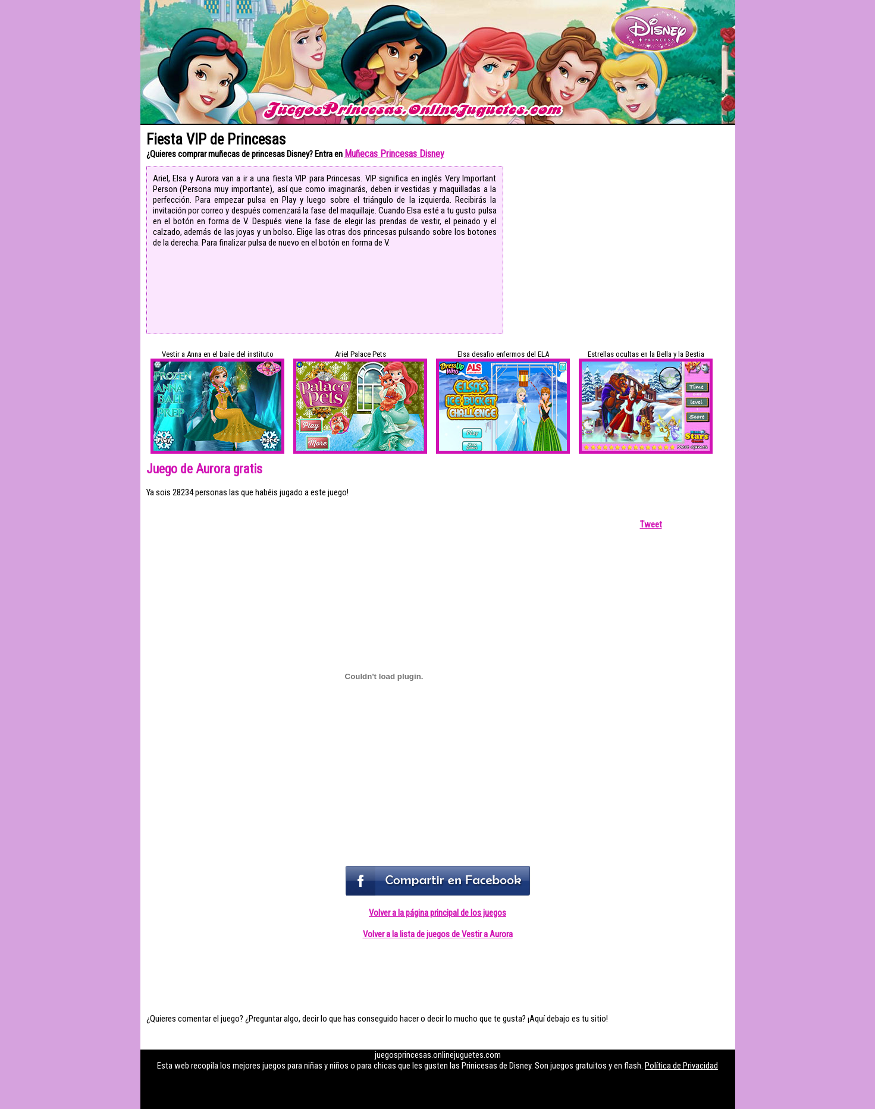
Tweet (651, 524)
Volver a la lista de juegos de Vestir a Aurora (438, 934)
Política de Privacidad (681, 1065)
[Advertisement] (621, 249)
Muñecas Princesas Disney (394, 153)
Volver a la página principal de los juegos (437, 912)
